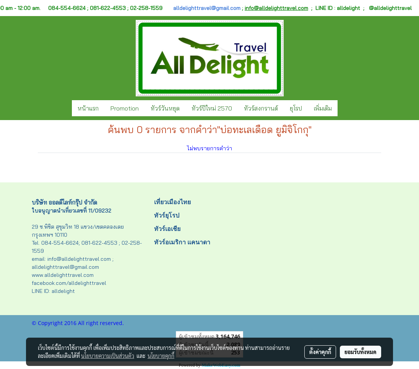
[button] (344, 108)
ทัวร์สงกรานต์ (261, 108)
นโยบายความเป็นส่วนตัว (107, 355)
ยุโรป (296, 108)
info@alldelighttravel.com (276, 8)
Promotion (124, 108)
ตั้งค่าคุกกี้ (320, 351)
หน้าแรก (88, 108)
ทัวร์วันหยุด (165, 108)
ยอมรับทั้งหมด (360, 351)
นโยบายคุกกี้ (161, 355)
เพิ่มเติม (323, 108)
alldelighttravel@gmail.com (206, 8)
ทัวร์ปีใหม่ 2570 (212, 108)
